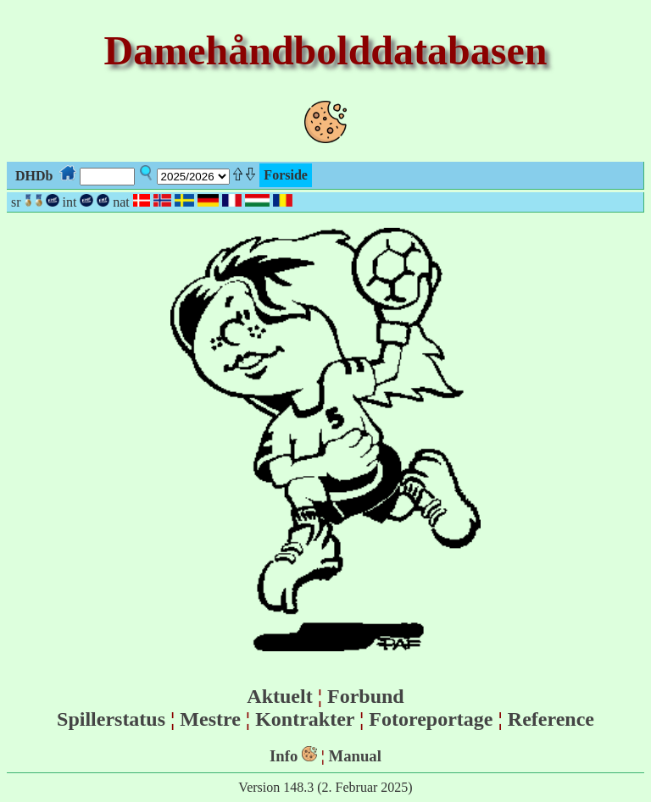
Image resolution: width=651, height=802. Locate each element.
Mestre (210, 719)
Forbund (365, 696)
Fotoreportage (430, 719)
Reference (551, 719)
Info (284, 756)
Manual (355, 756)
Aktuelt (279, 696)
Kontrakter (304, 719)
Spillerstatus (111, 719)
